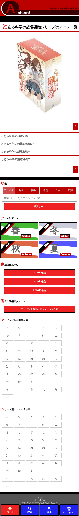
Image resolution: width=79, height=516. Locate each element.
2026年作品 (39, 272)
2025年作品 (39, 281)
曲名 (21, 190)
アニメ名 (8, 190)
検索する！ (39, 206)
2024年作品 (39, 290)
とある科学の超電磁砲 (14, 136)
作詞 (45, 190)
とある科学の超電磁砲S (15, 151)
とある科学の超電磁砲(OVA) (18, 143)
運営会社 (39, 497)
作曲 (58, 190)
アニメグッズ (69, 510)
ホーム (10, 510)
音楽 (49, 510)
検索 (29, 510)
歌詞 (70, 190)
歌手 (33, 190)
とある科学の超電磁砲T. (15, 159)
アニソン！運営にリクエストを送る (39, 309)
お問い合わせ (39, 500)
